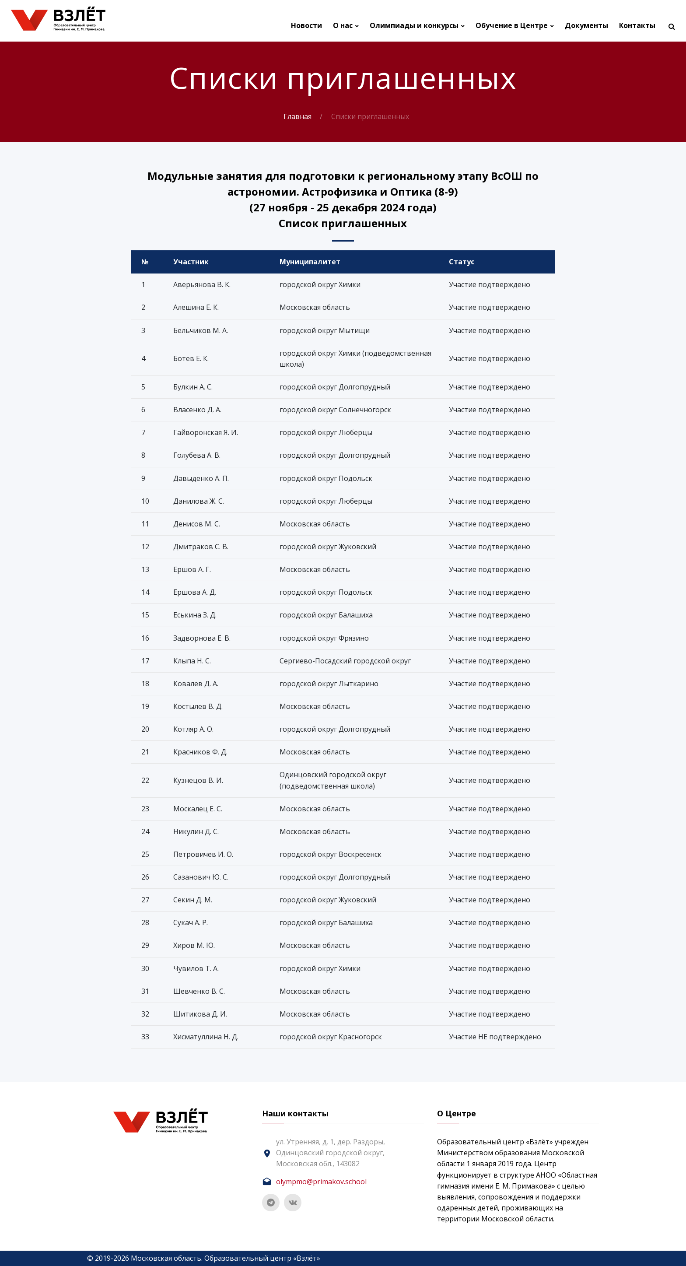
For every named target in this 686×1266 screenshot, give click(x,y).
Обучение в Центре (512, 25)
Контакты (637, 25)
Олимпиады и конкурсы (414, 25)
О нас (343, 25)
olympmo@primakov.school (321, 1181)
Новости (306, 25)
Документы (586, 25)
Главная (298, 116)
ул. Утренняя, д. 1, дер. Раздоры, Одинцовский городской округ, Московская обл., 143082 (330, 1152)
